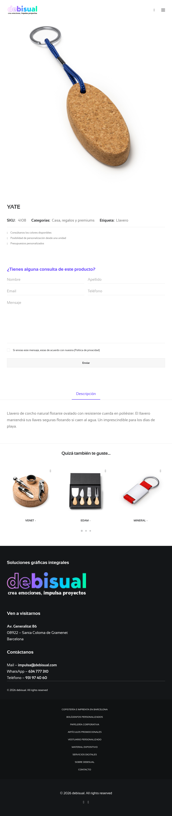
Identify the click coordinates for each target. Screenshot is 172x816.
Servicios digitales (85, 754)
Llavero (122, 220)
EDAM (86, 520)
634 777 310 (38, 671)
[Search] (152, 10)
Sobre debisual (84, 762)
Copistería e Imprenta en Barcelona (85, 709)
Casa (56, 220)
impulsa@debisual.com (37, 665)
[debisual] (22, 10)
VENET (31, 520)
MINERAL (141, 520)
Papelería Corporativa (84, 724)
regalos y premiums (78, 220)
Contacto (84, 769)
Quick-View (50, 471)
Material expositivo (85, 747)
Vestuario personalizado (84, 739)
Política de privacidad (87, 350)
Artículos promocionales (85, 732)
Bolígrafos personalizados (84, 717)
